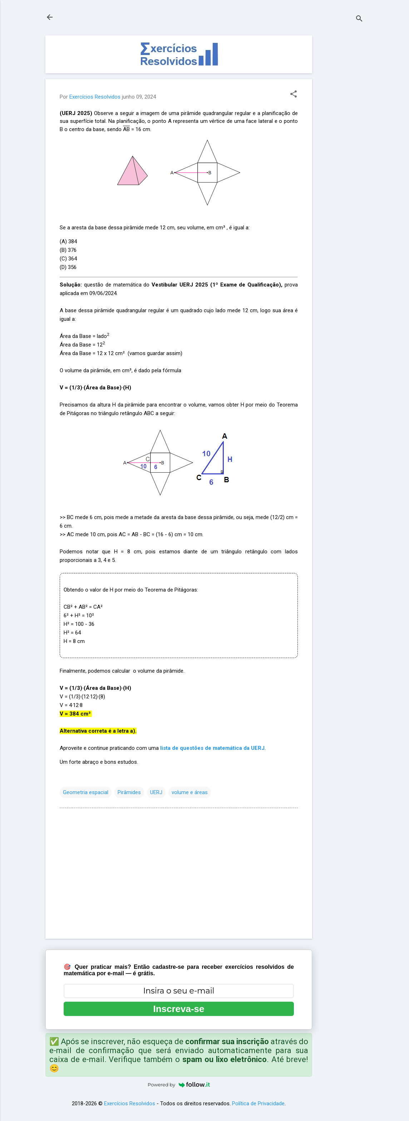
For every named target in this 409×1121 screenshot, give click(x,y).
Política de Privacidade (258, 1103)
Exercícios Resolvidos (129, 1103)
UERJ (156, 792)
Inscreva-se (178, 1008)
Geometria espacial (85, 792)
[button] (293, 95)
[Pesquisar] (359, 19)
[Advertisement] (341, 142)
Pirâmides (129, 792)
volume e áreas (190, 792)
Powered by (179, 1084)
